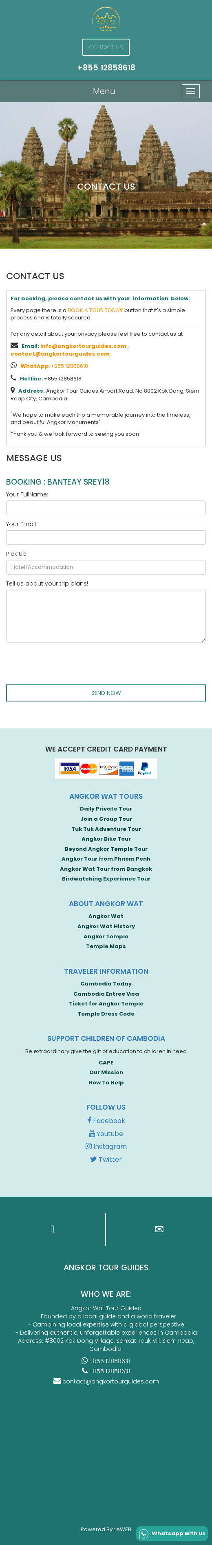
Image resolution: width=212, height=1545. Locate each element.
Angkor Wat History (106, 926)
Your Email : (22, 524)
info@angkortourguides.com (83, 346)
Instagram (106, 1146)
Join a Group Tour (106, 819)
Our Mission (106, 1072)
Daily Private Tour (106, 809)
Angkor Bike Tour (106, 839)
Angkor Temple (106, 936)
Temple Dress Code (106, 1014)
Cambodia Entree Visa (106, 994)
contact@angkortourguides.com (60, 354)
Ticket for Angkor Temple (106, 1003)
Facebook (106, 1120)
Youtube (106, 1134)
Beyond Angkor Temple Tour (106, 849)
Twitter (106, 1159)
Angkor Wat (106, 916)
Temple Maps (106, 946)
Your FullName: (27, 494)
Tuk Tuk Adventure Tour (106, 829)
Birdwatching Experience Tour (106, 879)
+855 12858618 (54, 366)
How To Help (106, 1082)
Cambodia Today (106, 984)
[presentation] (68, 664)
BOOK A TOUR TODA (95, 310)
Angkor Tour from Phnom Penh (106, 859)
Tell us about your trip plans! (47, 583)
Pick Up (16, 554)
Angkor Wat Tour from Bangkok (106, 869)
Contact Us (106, 47)
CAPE (106, 1062)
